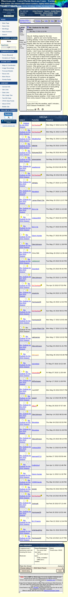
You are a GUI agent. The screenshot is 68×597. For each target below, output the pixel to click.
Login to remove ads (9, 126)
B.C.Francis (36, 521)
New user (38, 13)
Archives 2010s (24, 20)
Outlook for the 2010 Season (24, 125)
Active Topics (56, 11)
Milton (32, 6)
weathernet (36, 167)
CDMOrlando (37, 482)
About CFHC (6, 104)
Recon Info (5, 73)
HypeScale (4, 45)
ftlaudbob (35, 191)
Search (4, 34)
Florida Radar (6, 79)
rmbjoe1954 (36, 218)
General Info (6, 86)
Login (22, 15)
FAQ (56, 13)
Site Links (5, 89)
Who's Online (48, 13)
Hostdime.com (51, 580)
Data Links (5, 92)
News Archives (7, 31)
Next (51, 21)
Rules (42, 15)
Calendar (49, 15)
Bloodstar (35, 422)
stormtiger (35, 364)
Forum (4, 55)
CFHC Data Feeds (8, 101)
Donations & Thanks (8, 58)
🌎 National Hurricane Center (9, 121)
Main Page (5, 23)
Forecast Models (7, 71)
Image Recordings (8, 68)
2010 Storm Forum (25, 22)
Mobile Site (6, 106)
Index (45, 21)
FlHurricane (8, 10)
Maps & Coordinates (8, 65)
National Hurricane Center (51, 590)
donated (36, 587)
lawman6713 (36, 456)
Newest (9, 55)
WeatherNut (36, 139)
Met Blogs (5, 29)
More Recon (6, 76)
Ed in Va (35, 209)
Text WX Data (6, 98)
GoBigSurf (36, 465)
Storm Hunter (37, 236)
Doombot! (35, 269)
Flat (57, 21)
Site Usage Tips (7, 95)
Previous (37, 21)
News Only (5, 26)
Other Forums (38, 11)
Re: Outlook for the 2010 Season (25, 132)
